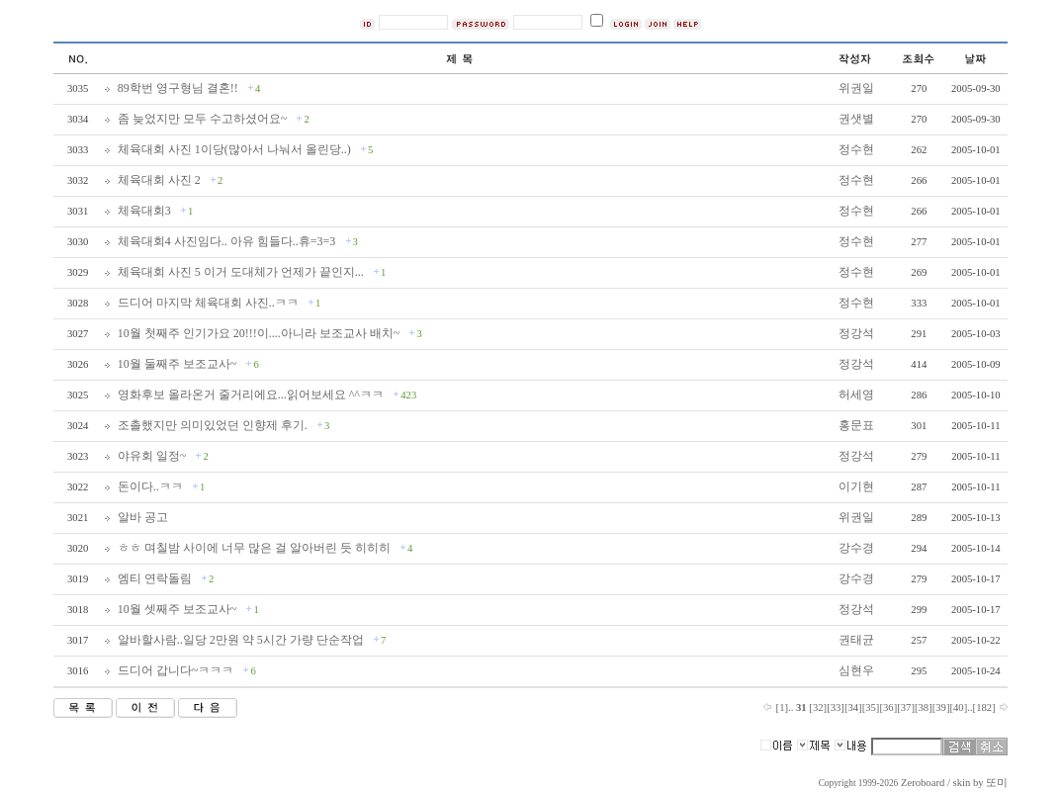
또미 (997, 782)
